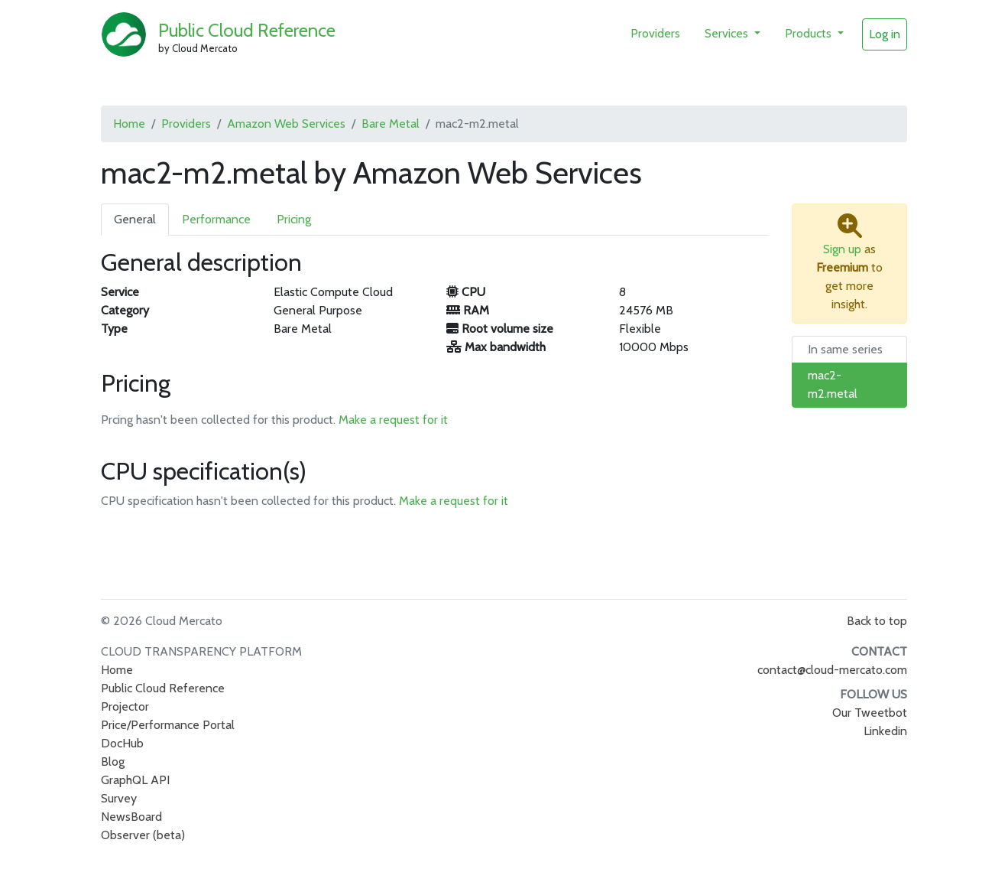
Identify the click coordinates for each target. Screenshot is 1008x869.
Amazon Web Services (286, 123)
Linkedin (885, 731)
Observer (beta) (143, 835)
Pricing (294, 219)
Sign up (842, 249)
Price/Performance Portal (168, 725)
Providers (655, 33)
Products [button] (810, 33)
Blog (113, 761)
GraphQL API (135, 780)
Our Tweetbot (869, 712)
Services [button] (728, 33)
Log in (884, 34)
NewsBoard (131, 816)
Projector (125, 706)
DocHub (122, 743)
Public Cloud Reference (246, 30)
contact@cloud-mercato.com (832, 669)
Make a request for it (393, 419)
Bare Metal (390, 123)
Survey (119, 798)
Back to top (877, 621)
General (135, 219)
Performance (216, 219)
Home (129, 123)
